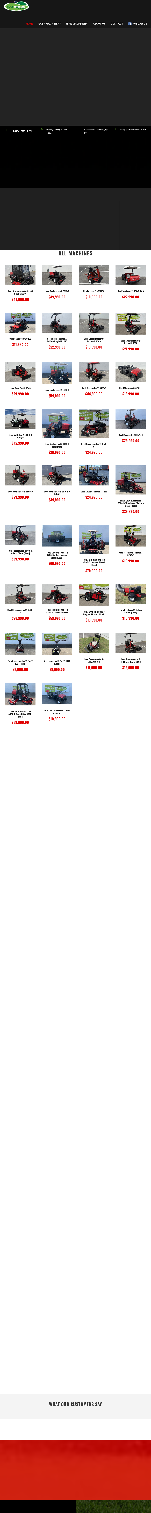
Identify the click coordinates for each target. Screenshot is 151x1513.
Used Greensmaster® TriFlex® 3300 (131, 342)
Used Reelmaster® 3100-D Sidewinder (57, 445)
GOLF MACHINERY (49, 23)
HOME (29, 23)
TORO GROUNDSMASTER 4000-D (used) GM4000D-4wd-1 (20, 714)
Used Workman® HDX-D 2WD (131, 291)
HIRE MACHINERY (77, 23)
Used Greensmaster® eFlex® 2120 (94, 660)
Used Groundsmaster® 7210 (94, 491)
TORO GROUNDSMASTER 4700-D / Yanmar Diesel (57, 611)
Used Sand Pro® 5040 (20, 388)
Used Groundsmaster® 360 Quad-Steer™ (20, 292)
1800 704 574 (22, 130)
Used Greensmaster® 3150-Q (94, 445)
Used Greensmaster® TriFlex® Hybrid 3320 (131, 660)
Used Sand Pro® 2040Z (20, 338)
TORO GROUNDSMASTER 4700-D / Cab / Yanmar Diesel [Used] (57, 555)
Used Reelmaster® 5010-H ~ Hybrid (57, 493)
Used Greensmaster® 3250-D (20, 611)
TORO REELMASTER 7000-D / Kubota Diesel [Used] (20, 552)
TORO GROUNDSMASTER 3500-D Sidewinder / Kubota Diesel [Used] (131, 503)
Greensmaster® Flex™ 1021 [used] (57, 662)
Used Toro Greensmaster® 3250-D (130, 554)
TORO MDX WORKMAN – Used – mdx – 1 (57, 712)
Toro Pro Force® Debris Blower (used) (131, 611)
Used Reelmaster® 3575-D (130, 435)
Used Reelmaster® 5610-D (57, 291)
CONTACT (117, 23)
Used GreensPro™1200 (93, 291)
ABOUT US (99, 23)
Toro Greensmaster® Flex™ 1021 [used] (20, 662)
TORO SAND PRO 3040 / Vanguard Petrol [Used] (94, 613)
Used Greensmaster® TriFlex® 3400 (94, 340)
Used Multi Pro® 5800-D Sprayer (20, 436)
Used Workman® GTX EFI (130, 388)
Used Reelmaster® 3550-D (94, 388)
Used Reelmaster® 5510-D (57, 390)
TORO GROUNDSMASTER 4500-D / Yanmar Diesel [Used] (94, 562)
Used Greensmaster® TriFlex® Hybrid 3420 (57, 340)
